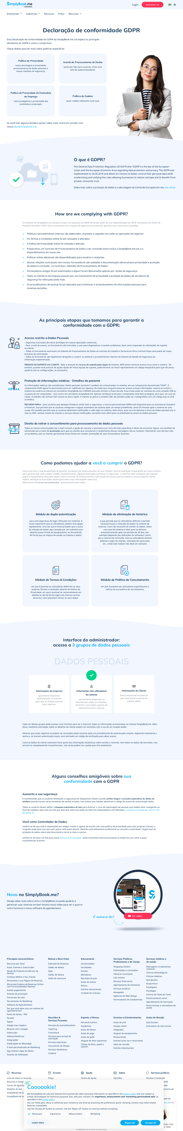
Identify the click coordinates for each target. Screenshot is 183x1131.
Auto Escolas (152, 1022)
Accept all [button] (150, 1122)
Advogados (118, 992)
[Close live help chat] (173, 1102)
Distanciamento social (156, 998)
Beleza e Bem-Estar (58, 958)
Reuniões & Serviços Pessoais (57, 1019)
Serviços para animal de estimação (59, 1037)
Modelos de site (14, 1089)
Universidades (87, 963)
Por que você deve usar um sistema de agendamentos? (25, 1009)
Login (135, 4)
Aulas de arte (119, 1022)
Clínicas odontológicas (156, 972)
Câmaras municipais (123, 974)
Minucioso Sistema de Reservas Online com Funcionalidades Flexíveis (25, 985)
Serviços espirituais (57, 1042)
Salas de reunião (121, 1044)
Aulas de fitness (88, 1029)
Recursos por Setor (16, 963)
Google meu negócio (16, 1025)
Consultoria (53, 1032)
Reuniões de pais (89, 978)
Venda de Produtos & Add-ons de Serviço (22, 972)
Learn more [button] (38, 1122)
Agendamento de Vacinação (159, 1001)
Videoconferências (15, 1036)
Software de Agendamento (19, 1004)
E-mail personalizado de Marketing (23, 1047)
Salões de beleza (56, 967)
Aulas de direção (155, 1017)
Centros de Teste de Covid (158, 994)
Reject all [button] (130, 1122)
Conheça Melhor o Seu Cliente (21, 977)
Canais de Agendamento (18, 1085)
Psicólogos (151, 990)
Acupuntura (151, 983)
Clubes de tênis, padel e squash (92, 1045)
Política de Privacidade (71, 837)
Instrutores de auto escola (158, 1026)
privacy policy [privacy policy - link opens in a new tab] (129, 1093)
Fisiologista (151, 987)
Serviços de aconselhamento (61, 1025)
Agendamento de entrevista (126, 985)
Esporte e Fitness (90, 1017)
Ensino (84, 985)
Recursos (49, 13)
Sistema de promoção (17, 993)
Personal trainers (89, 1022)
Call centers (119, 977)
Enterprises (14, 13)
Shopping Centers (122, 966)
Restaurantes (119, 1037)
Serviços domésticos (57, 1049)
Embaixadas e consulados (125, 970)
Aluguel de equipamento (125, 1033)
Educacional (87, 958)
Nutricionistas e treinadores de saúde (161, 1006)
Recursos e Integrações (18, 1081)
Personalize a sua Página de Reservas (24, 980)
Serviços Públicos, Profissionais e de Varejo (126, 960)
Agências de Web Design (125, 996)
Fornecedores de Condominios (127, 999)
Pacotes (10, 1018)
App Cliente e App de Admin (20, 1051)
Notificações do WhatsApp (19, 1043)
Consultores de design (59, 1045)
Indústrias (33, 13)
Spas (50, 971)
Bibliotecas (86, 974)
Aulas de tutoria (88, 982)
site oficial (170, 187)
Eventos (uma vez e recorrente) (128, 1040)
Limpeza (52, 1053)
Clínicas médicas (154, 976)
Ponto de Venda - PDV (17, 1014)
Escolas (84, 971)
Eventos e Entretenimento (127, 1017)
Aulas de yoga (87, 1033)
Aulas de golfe (87, 1037)
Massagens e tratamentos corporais (158, 967)
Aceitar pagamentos (16, 990)
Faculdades (86, 967)
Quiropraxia (151, 979)
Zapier (10, 1021)
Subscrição (12, 1032)
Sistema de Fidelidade (17, 1054)
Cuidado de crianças (90, 993)
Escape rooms (120, 1026)
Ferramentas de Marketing (19, 1001)
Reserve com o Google (17, 1029)
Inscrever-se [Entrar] (152, 4)
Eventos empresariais (123, 1048)
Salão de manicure (57, 978)
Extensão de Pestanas (58, 963)
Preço (61, 13)
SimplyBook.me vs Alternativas (21, 1096)
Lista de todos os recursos (19, 1078)
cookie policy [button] (48, 1099)
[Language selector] (171, 4)
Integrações (12, 1040)
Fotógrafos (118, 1029)
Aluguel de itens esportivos (94, 1040)
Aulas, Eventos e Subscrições (20, 967)
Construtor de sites (16, 997)
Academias (86, 1026)
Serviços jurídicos (121, 988)
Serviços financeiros (122, 981)
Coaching (52, 1029)
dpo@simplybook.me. (25, 126)
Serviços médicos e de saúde (156, 960)
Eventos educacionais (91, 989)
